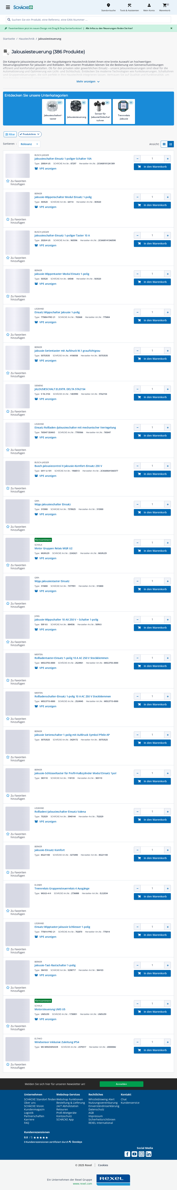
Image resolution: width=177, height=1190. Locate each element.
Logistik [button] (28, 1112)
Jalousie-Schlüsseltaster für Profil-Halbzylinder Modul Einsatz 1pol (75, 773)
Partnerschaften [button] (34, 1116)
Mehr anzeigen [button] (89, 81)
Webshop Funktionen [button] (69, 1099)
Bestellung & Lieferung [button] (70, 1102)
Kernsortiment (43, 539)
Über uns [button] (30, 1102)
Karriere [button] (29, 1119)
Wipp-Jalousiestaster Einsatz (52, 581)
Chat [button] (124, 1099)
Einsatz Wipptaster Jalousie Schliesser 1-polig (62, 927)
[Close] (171, 28)
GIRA (37, 500)
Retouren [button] (62, 1109)
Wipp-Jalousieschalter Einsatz (53, 504)
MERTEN (39, 654)
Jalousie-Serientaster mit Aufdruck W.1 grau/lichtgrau (67, 350)
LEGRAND (39, 308)
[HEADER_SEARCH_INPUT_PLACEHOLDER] (88, 19)
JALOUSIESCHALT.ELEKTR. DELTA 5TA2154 (60, 389)
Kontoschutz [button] (64, 1116)
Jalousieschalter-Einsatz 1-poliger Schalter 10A (63, 158)
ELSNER (38, 884)
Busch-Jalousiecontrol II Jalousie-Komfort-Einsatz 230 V (68, 466)
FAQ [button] (26, 1123)
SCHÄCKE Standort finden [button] (40, 1099)
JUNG (37, 616)
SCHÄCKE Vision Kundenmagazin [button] (34, 1107)
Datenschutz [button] (96, 1109)
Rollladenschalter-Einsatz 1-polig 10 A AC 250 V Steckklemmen (73, 696)
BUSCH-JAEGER (42, 155)
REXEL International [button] (100, 1123)
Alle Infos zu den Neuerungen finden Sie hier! (108, 28)
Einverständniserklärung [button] (103, 1106)
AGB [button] (91, 1112)
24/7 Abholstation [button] (67, 1106)
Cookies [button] (103, 1165)
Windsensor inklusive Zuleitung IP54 (57, 1042)
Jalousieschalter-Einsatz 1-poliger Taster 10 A (62, 235)
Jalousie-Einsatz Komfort (50, 850)
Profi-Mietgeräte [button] (66, 1112)
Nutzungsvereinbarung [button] (103, 1102)
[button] (88, 134)
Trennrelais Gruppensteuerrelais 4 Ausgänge (62, 888)
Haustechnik (26, 38)
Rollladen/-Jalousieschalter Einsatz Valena (60, 811)
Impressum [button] (95, 1116)
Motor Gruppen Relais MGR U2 (53, 548)
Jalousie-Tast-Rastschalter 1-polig (55, 965)
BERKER (38, 193)
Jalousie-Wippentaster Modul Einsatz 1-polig (62, 274)
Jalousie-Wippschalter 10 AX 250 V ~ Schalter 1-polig (66, 619)
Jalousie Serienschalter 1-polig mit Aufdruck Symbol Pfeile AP (72, 735)
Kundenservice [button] (130, 1102)
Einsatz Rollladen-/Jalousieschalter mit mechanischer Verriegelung (75, 427)
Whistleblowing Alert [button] (101, 1099)
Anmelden (121, 1084)
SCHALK (38, 544)
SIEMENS (39, 385)
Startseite (9, 38)
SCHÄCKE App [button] (65, 1119)
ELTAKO (38, 1038)
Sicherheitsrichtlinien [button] (101, 1119)
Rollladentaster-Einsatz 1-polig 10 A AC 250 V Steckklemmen (71, 658)
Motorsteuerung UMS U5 (50, 1009)
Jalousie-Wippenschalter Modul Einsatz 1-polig (63, 197)
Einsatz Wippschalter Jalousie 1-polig (57, 312)
